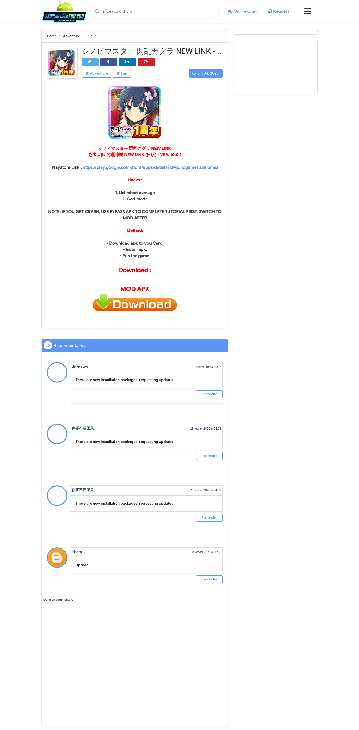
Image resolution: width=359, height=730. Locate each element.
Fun (123, 73)
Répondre (209, 394)
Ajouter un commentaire (57, 600)
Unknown (80, 366)
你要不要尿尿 (83, 428)
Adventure (97, 73)
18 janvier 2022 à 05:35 (206, 552)
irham (77, 552)
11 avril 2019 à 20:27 (208, 367)
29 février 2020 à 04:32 (205, 429)
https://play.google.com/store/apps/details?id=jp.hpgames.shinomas (150, 167)
